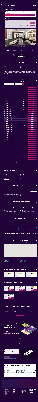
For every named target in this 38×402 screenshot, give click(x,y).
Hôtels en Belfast (22, 372)
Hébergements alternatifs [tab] (11, 367)
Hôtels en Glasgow (6, 371)
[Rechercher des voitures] (1, 5)
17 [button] (8, 22)
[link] (11, 290)
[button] (1, 1)
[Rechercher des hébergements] (1, 4)
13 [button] (13, 20)
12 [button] (11, 20)
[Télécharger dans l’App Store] (23, 56)
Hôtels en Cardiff (6, 372)
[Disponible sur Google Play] (19, 56)
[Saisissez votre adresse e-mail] (12, 353)
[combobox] (33, 191)
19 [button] (11, 22)
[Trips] (1, 9)
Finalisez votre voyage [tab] (23, 367)
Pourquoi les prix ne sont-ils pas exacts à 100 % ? (20, 385)
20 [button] (13, 22)
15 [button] (16, 20)
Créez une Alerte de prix (31, 311)
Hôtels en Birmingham (6, 373)
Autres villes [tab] (6, 367)
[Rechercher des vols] (1, 3)
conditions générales (14, 358)
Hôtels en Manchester (22, 370)
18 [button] (26, 20)
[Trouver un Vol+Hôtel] (1, 7)
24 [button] (24, 22)
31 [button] (8, 25)
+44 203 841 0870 (7, 8)
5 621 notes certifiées (10, 9)
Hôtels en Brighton (22, 371)
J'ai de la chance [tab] (17, 367)
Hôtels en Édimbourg (6, 370)
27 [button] (29, 22)
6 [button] (29, 17)
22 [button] (16, 22)
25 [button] (26, 22)
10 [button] (8, 20)
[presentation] (23, 56)
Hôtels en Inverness (22, 373)
